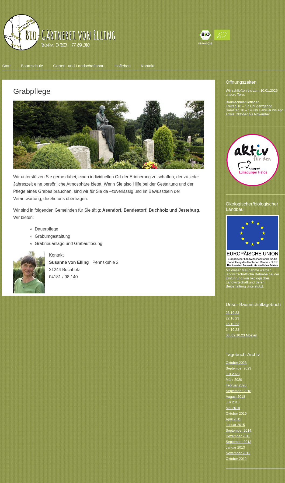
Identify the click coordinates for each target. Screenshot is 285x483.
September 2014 (238, 430)
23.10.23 (232, 313)
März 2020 (234, 380)
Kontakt (147, 65)
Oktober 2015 (236, 413)
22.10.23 (232, 318)
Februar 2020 (236, 385)
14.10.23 (232, 330)
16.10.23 (232, 324)
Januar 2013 (235, 447)
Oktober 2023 (236, 363)
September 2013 (238, 442)
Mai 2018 (233, 408)
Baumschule (32, 65)
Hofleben (122, 65)
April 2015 (233, 419)
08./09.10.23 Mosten (241, 335)
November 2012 (238, 453)
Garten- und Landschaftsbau (78, 65)
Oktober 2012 (236, 459)
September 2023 (238, 368)
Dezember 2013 (238, 436)
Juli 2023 (232, 374)
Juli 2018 (232, 402)
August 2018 (235, 397)
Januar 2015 (235, 425)
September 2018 (238, 391)
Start (6, 65)
